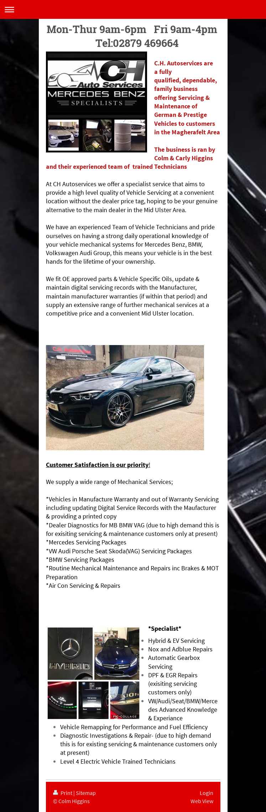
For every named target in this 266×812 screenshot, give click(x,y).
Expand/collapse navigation (133, 9)
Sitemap (86, 792)
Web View (202, 801)
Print (63, 792)
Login (206, 792)
